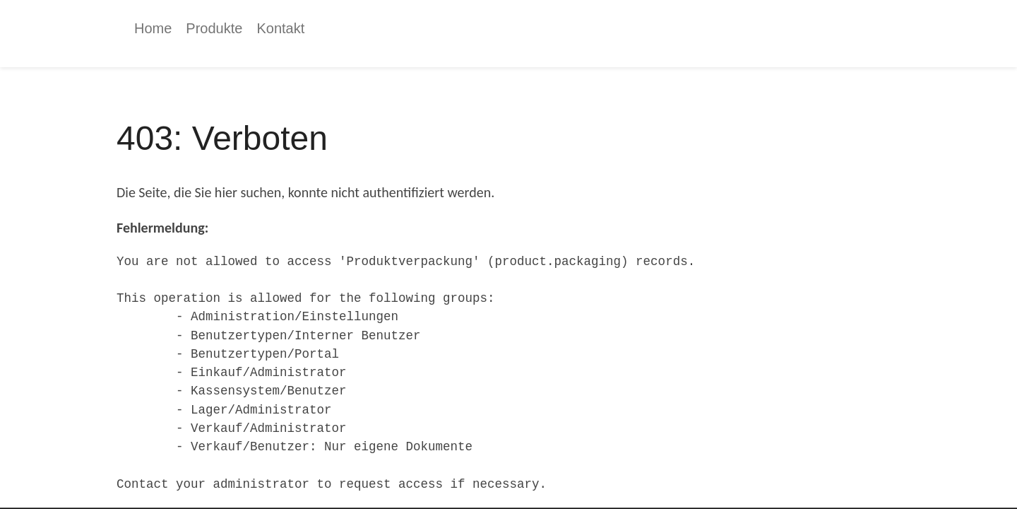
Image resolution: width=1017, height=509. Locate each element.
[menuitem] (153, 28)
